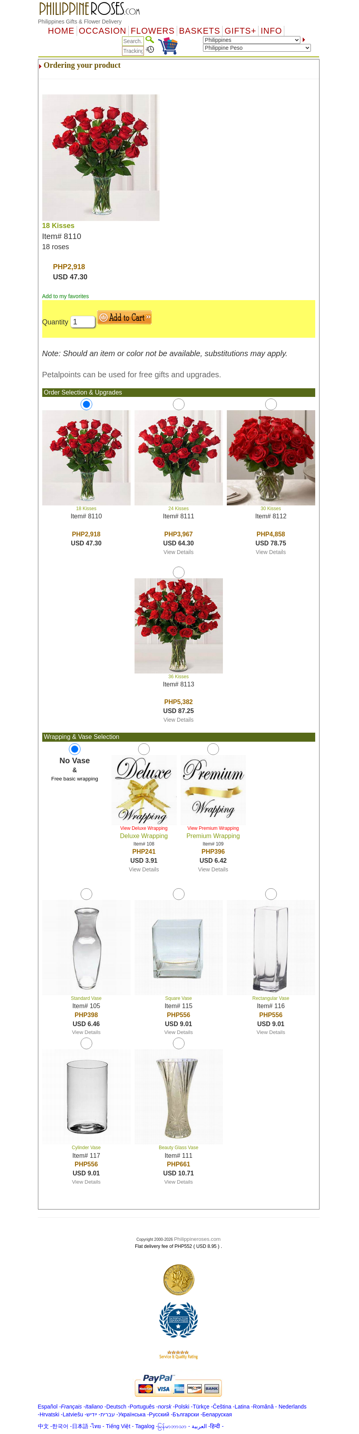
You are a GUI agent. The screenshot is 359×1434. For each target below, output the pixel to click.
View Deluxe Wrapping (144, 828)
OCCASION (103, 31)
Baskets (199, 31)
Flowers (152, 31)
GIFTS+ (240, 31)
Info (271, 31)
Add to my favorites (65, 296)
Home (61, 31)
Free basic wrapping (74, 779)
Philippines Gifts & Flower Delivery (80, 21)
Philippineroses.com (197, 1239)
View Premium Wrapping (213, 828)
